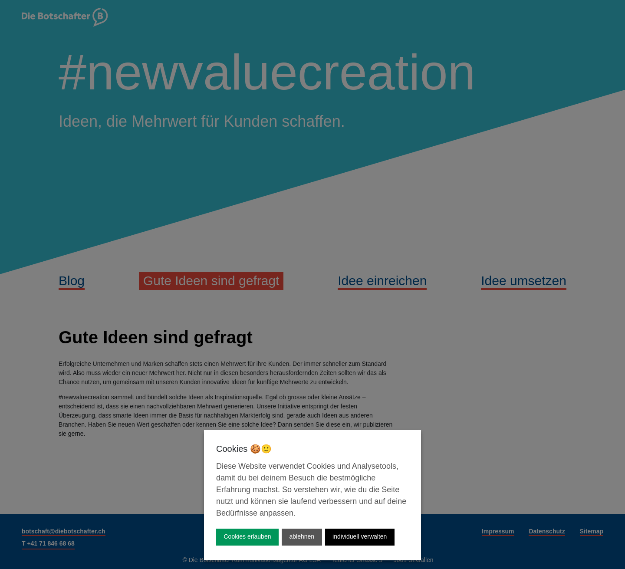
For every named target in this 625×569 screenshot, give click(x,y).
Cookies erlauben (247, 536)
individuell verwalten (359, 536)
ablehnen (301, 536)
